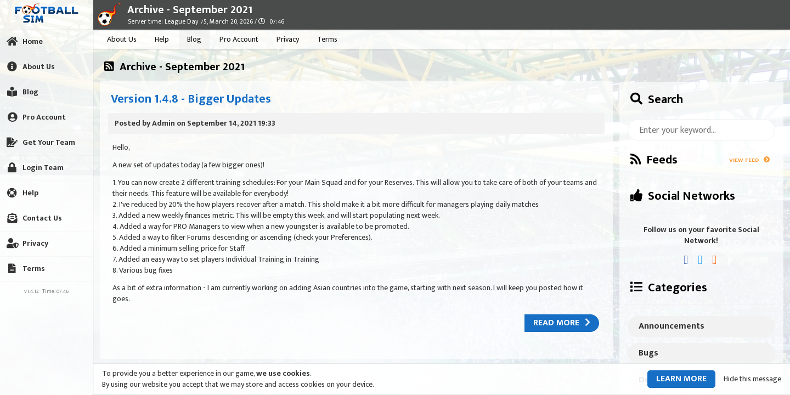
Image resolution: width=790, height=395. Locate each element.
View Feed (749, 160)
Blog (194, 39)
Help (162, 39)
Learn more (681, 378)
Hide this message (752, 379)
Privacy (287, 39)
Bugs (648, 353)
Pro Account (238, 39)
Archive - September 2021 (189, 10)
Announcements (671, 326)
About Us (122, 39)
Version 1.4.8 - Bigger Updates (191, 99)
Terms (327, 39)
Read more (561, 322)
